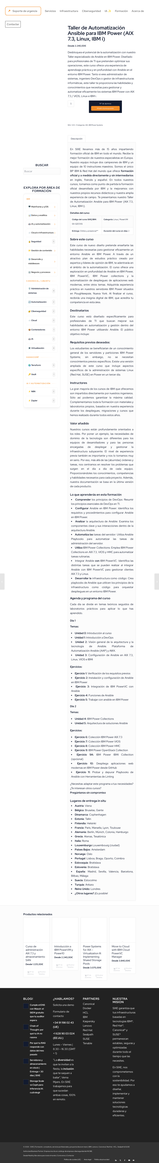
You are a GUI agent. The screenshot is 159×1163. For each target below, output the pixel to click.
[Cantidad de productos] (71, 104)
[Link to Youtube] (129, 1159)
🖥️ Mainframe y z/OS (38, 206)
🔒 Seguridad (41, 241)
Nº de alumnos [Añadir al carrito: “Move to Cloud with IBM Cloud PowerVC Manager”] (117, 969)
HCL (85, 1012)
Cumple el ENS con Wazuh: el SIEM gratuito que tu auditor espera (37, 1012)
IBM (85, 1017)
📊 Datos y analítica (37, 215)
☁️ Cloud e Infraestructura (41, 232)
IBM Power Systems (96, 125)
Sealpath (88, 1034)
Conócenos (61, 1155)
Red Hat (87, 1030)
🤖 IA (41, 339)
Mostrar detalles (42, 973)
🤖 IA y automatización (39, 224)
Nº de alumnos (105, 103)
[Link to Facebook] (124, 1159)
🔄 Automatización (41, 302)
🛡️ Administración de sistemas (41, 290)
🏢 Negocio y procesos (39, 272)
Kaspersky (89, 1021)
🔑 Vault (41, 374)
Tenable (87, 1043)
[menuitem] (23, 11)
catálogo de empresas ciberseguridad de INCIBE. (75, 1151)
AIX (86, 125)
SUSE (86, 1038)
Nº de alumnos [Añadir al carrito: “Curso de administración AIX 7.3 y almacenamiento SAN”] (30, 973)
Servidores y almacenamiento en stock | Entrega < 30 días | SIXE (38, 1067)
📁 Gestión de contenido (40, 250)
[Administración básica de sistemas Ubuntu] (156, 581)
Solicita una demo (63, 1005)
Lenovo (87, 1025)
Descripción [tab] (76, 138)
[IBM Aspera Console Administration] (2, 581)
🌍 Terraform (41, 365)
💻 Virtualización (41, 348)
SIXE (79, 149)
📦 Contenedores (41, 329)
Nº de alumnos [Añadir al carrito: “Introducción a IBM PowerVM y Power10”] (59, 966)
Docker (87, 1008)
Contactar (70, 1155)
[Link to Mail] (133, 1159)
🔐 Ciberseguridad (41, 311)
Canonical (89, 1004)
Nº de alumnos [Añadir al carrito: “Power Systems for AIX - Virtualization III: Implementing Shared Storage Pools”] (88, 976)
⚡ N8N (41, 391)
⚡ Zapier (41, 400)
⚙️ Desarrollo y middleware (35, 261)
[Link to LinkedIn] (116, 1159)
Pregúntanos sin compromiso (88, 792)
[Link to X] (120, 1159)
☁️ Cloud (41, 320)
